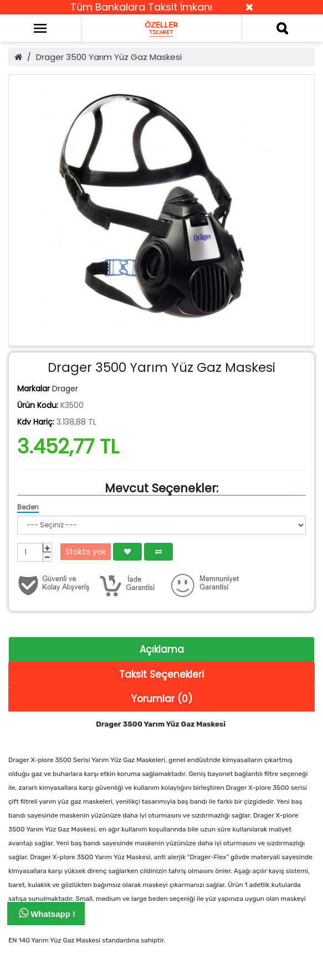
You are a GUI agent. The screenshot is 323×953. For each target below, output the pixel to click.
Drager (65, 388)
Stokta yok (85, 551)
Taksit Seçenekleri (161, 674)
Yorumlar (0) (161, 698)
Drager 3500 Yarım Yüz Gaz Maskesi (109, 57)
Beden (28, 507)
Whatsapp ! (47, 913)
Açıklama (162, 649)
